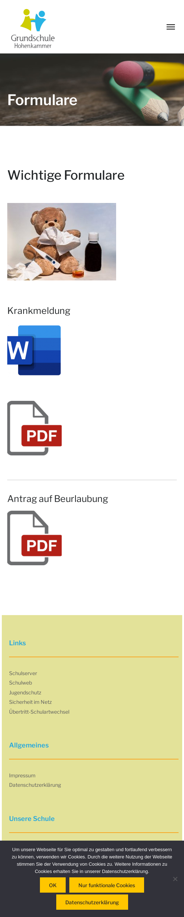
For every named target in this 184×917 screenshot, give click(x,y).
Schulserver (23, 673)
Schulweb (20, 682)
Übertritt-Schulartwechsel (39, 712)
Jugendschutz (25, 692)
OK (53, 885)
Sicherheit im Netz (30, 702)
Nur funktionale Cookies (106, 885)
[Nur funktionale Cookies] (175, 878)
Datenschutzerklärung (35, 785)
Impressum (22, 775)
